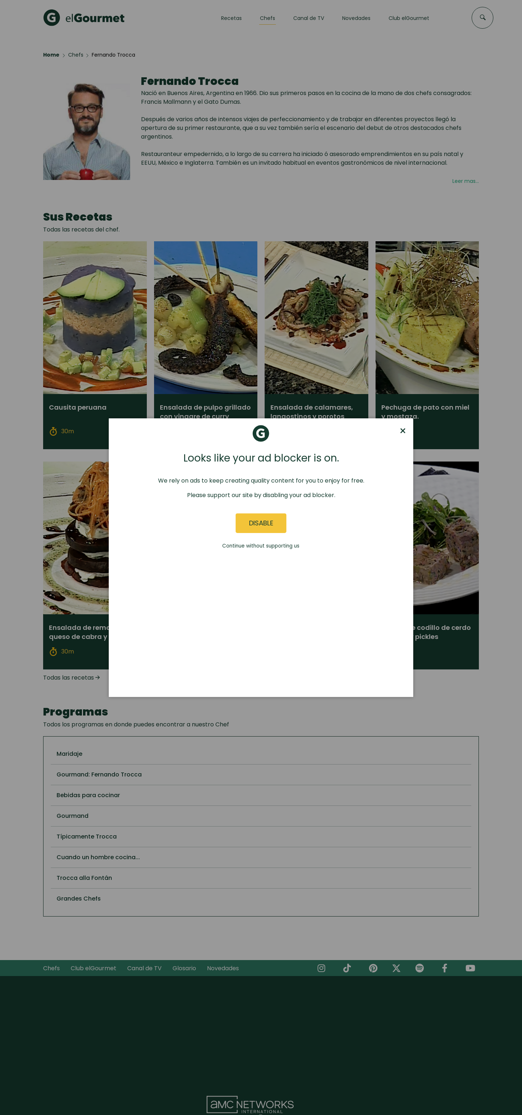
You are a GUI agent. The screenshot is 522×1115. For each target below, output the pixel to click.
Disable (261, 523)
